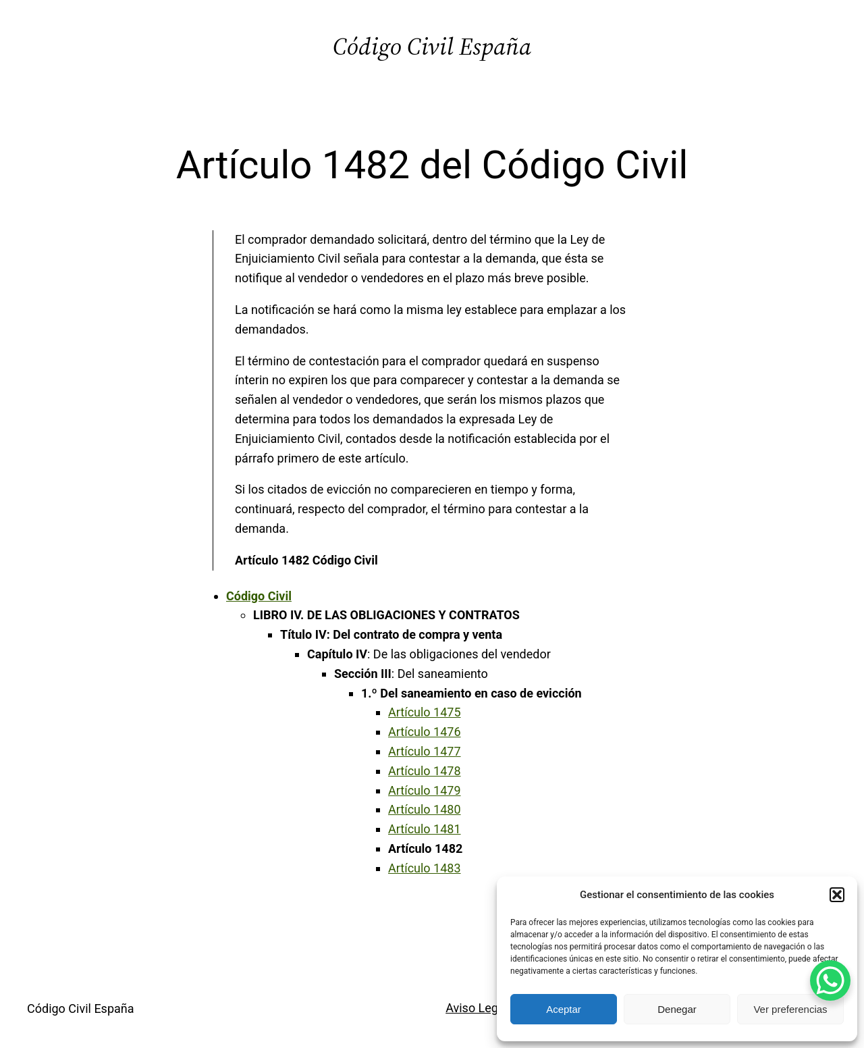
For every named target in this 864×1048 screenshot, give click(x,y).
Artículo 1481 (424, 829)
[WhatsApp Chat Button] (830, 980)
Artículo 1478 (424, 771)
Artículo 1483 (424, 868)
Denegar (677, 1009)
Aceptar (563, 1009)
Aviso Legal (477, 1008)
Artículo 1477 (424, 751)
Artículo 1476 (424, 732)
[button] (837, 894)
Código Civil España (432, 46)
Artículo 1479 (424, 790)
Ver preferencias (790, 1009)
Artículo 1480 (424, 809)
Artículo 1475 (424, 712)
